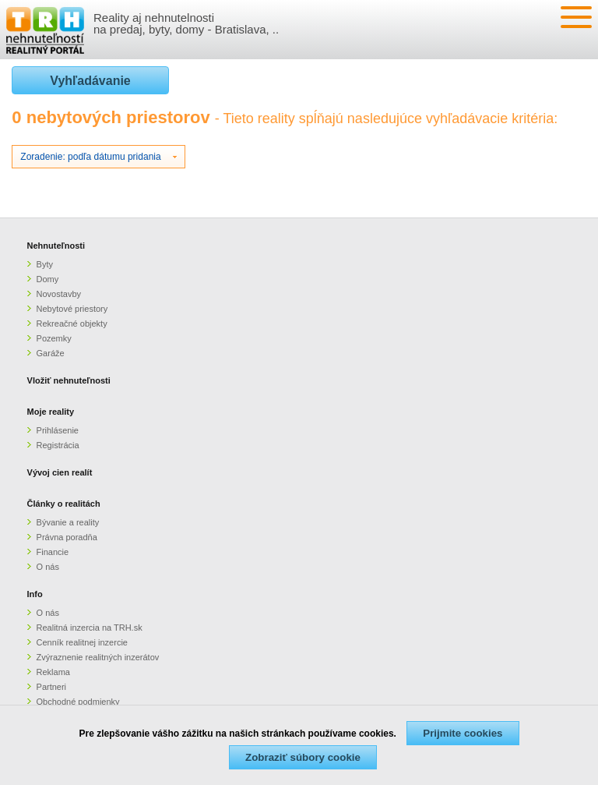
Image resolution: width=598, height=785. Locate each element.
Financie (53, 552)
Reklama (53, 672)
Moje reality (51, 411)
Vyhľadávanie (90, 80)
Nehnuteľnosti (56, 245)
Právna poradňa (67, 537)
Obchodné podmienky (78, 701)
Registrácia (58, 445)
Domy (48, 279)
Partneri (52, 686)
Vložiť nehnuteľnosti (69, 380)
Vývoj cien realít (60, 472)
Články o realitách (63, 503)
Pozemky (54, 338)
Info (35, 594)
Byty (45, 264)
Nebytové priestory (72, 308)
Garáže (51, 353)
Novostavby (59, 294)
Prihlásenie (58, 430)
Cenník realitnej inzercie (82, 642)
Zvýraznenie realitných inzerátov (98, 657)
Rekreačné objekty (72, 323)
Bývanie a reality (68, 522)
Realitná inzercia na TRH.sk (89, 627)
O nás (48, 566)
